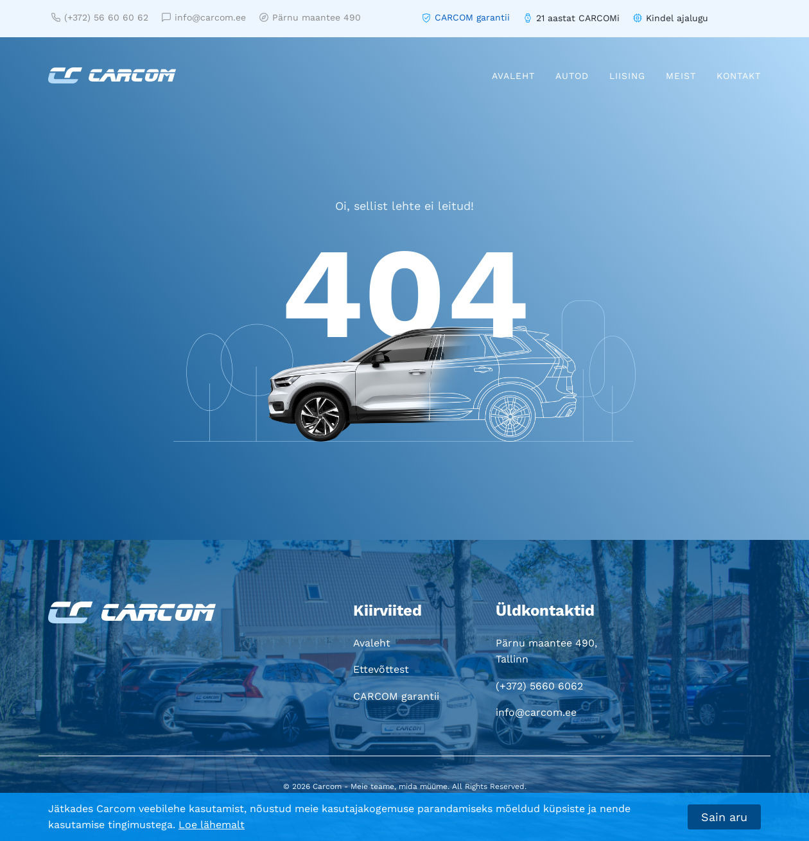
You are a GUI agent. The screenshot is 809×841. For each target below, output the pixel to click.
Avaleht (513, 76)
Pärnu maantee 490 (310, 17)
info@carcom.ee (204, 17)
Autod (572, 76)
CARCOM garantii (472, 17)
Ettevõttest (381, 669)
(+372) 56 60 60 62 (99, 17)
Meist (681, 76)
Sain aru (724, 817)
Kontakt (739, 76)
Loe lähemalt (211, 825)
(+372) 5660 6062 (539, 686)
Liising (627, 76)
